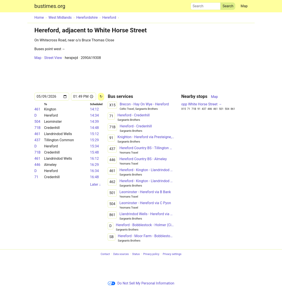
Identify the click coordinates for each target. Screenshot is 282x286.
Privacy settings (172, 254)
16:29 (94, 165)
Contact (105, 254)
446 (37, 165)
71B (37, 128)
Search (206, 5)
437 (37, 140)
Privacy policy (151, 254)
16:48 (94, 177)
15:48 (94, 152)
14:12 (94, 109)
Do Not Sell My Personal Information (141, 283)
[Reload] (101, 97)
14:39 (94, 121)
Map (244, 6)
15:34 (94, 146)
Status (136, 254)
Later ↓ (95, 184)
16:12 (94, 158)
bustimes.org (49, 6)
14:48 (94, 128)
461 (37, 109)
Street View (53, 58)
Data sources (121, 254)
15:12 (94, 134)
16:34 (94, 171)
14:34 (94, 115)
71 (36, 177)
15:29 (94, 140)
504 (37, 121)
